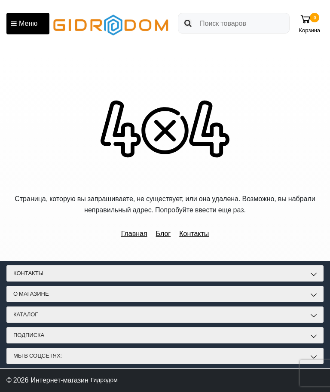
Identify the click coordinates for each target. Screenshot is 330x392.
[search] (230, 23)
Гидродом (106, 380)
